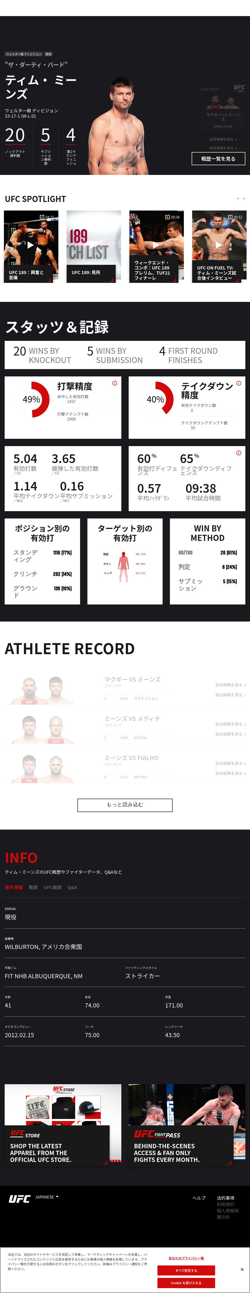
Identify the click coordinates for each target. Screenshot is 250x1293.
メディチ (148, 712)
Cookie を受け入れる (186, 1283)
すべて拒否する (186, 1270)
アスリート (72, 18)
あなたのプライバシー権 (186, 1258)
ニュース (99, 18)
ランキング (43, 18)
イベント (16, 18)
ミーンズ (149, 673)
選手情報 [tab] (14, 887)
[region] (125, 1270)
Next (243, 198)
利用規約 (225, 1204)
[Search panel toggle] (234, 18)
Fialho (148, 751)
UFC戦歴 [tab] (52, 887)
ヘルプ (199, 1198)
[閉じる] (242, 1269)
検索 (221, 18)
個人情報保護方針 (228, 1213)
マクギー (116, 673)
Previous (238, 198)
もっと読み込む (125, 805)
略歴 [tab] (33, 887)
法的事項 (225, 1198)
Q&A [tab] (72, 887)
